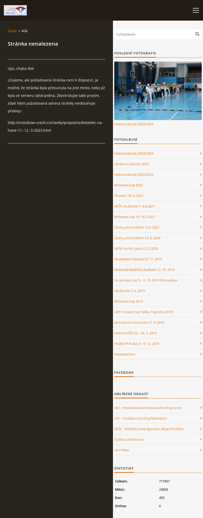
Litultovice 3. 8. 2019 (129, 290)
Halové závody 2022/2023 (133, 174)
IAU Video (121, 450)
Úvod (12, 30)
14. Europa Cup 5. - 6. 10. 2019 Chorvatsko (146, 280)
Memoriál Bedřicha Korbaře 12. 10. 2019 (144, 269)
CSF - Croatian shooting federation (140, 418)
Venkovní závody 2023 (131, 164)
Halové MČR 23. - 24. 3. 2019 (135, 333)
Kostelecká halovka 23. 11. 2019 (138, 259)
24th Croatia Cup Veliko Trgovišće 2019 (143, 312)
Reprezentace (124, 354)
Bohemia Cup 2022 (128, 185)
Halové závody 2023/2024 (133, 124)
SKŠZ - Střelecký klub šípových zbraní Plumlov (149, 429)
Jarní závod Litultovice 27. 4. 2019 (139, 322)
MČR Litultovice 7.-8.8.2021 (134, 206)
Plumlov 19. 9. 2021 (128, 195)
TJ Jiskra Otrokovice (128, 439)
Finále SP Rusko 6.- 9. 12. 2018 (136, 343)
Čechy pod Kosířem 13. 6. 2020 (137, 238)
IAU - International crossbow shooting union (148, 407)
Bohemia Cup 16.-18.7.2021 (134, 216)
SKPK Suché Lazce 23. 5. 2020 (136, 248)
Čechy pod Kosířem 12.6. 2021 (137, 227)
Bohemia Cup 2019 (128, 301)
